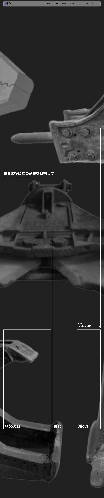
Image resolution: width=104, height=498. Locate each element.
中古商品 (56, 4)
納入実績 (64, 4)
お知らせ (80, 4)
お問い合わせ (89, 4)
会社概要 (72, 4)
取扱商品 (48, 4)
